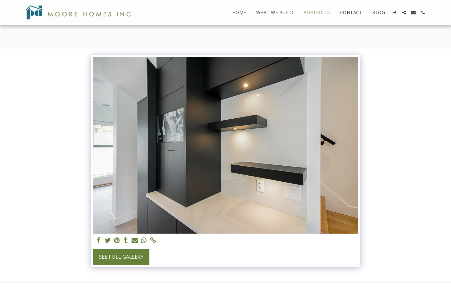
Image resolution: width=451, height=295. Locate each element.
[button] (394, 12)
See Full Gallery (121, 256)
